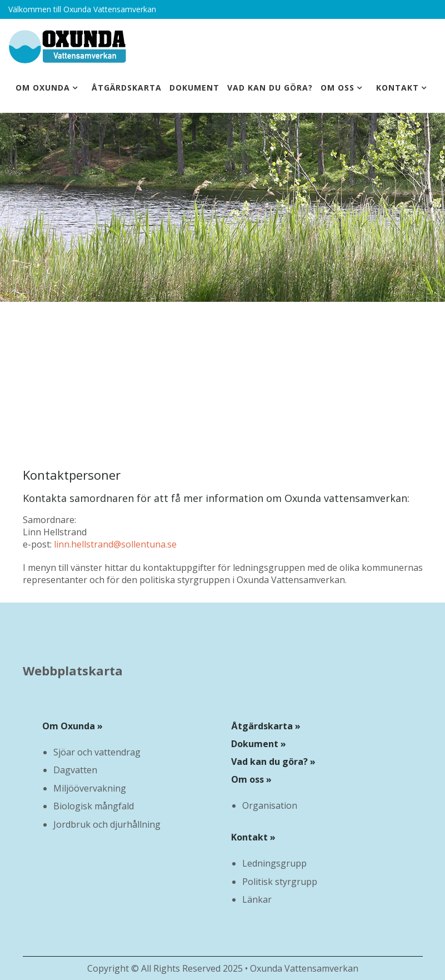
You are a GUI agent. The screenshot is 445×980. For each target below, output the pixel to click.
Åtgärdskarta (127, 87)
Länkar (257, 899)
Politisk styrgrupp (279, 881)
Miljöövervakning (89, 788)
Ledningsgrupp (274, 863)
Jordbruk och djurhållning (107, 824)
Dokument (194, 87)
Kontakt (397, 87)
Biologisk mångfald (93, 806)
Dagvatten (75, 770)
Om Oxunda (43, 87)
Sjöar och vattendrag (97, 752)
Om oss (337, 87)
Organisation (269, 805)
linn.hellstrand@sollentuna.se (115, 544)
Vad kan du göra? (270, 87)
